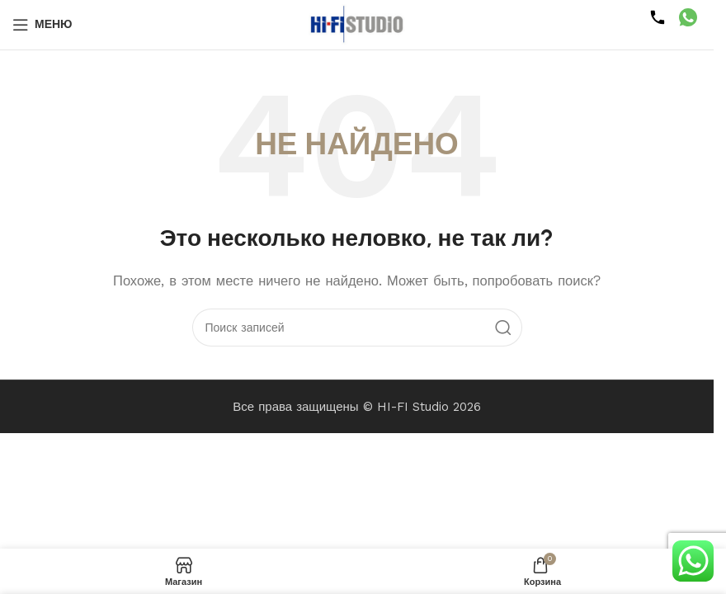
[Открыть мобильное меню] (42, 24)
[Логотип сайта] (357, 23)
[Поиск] (357, 327)
